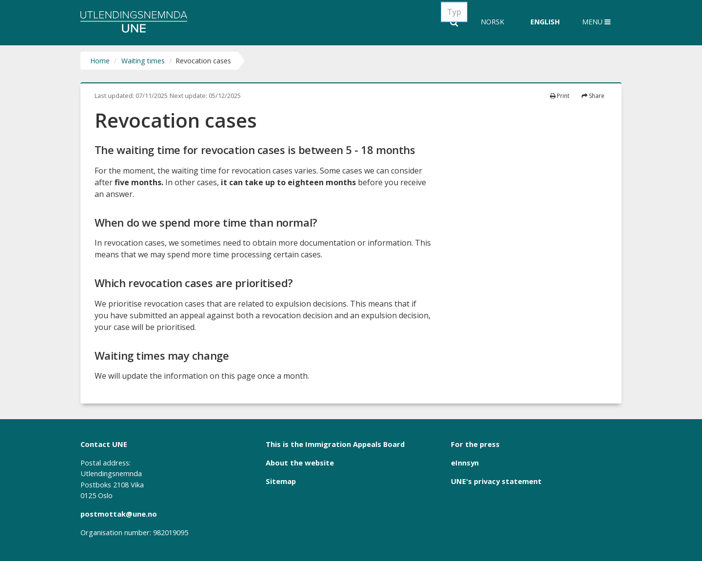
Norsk (492, 21)
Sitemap (281, 481)
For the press (475, 444)
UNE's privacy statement (496, 481)
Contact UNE (103, 444)
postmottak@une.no (118, 514)
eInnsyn (465, 462)
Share (593, 96)
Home (100, 60)
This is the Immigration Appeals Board (335, 444)
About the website (300, 462)
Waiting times (143, 60)
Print (559, 96)
